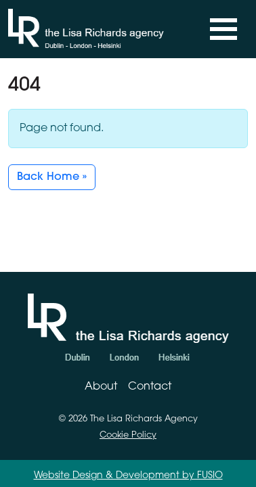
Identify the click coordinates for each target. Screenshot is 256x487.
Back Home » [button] (52, 177)
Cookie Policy (128, 435)
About (101, 386)
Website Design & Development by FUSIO (128, 476)
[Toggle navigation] (223, 29)
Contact (149, 386)
